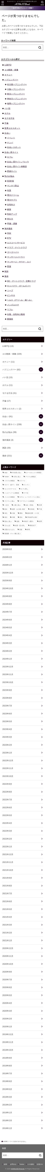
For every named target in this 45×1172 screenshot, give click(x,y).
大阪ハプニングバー (16, 89)
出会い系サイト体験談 (17, 166)
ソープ (10, 290)
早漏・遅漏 (12, 223)
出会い (7, 133)
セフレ (10, 157)
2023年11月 (7, 674)
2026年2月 (7, 557)
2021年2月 (7, 933)
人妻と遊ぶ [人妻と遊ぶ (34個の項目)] (17, 505)
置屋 (9, 266)
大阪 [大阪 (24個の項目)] (13, 513)
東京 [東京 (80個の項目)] (5, 517)
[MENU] (2, 3)
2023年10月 (7, 682)
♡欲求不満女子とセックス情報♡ (22, 8)
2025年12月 (7, 573)
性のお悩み (9, 176)
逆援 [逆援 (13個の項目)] (20, 529)
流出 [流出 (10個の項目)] (21, 517)
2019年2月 (7, 1105)
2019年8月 (7, 1066)
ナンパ (10, 142)
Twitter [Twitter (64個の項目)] (6, 476)
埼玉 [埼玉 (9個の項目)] (5, 513)
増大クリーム (13, 195)
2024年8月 (7, 604)
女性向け (11, 204)
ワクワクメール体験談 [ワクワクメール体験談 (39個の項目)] (26, 501)
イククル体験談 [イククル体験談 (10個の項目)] (9, 481)
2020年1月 (7, 1026)
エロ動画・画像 (11, 70)
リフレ (10, 309)
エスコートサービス (16, 243)
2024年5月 (7, 627)
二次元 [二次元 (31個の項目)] (6, 505)
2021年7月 (7, 893)
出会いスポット (14, 147)
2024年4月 (7, 635)
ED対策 (10, 181)
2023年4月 (7, 729)
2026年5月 (7, 549)
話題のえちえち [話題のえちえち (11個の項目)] (9, 529)
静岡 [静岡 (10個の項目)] (28, 529)
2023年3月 (7, 737)
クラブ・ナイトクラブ (17, 247)
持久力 (10, 219)
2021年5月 (7, 909)
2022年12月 (7, 760)
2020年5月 (7, 995)
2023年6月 (7, 714)
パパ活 (7, 108)
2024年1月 (7, 659)
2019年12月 (7, 1034)
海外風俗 (8, 228)
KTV (9, 238)
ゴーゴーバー (13, 252)
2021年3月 (7, 925)
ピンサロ (11, 295)
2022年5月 (7, 815)
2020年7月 (7, 979)
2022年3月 (7, 831)
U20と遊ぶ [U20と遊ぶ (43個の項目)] (17, 476)
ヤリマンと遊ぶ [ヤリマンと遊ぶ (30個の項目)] (9, 501)
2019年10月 (7, 1050)
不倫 (6, 123)
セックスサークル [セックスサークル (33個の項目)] (10, 489)
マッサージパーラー (16, 257)
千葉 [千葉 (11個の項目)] (40, 509)
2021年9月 (7, 878)
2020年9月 (7, 972)
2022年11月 (7, 768)
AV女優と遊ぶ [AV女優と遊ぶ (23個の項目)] (16, 472)
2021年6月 (7, 901)
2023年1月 (7, 753)
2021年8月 (7, 886)
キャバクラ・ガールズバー (19, 286)
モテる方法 (9, 118)
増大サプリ (12, 200)
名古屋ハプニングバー (17, 84)
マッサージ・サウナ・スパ (19, 262)
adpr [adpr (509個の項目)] (5, 472)
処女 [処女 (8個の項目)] (5, 509)
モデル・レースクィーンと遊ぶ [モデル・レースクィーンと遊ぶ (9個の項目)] (29, 497)
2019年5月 (7, 1089)
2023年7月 (7, 706)
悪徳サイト (12, 171)
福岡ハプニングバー (16, 103)
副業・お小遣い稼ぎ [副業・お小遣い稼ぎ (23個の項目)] (18, 509)
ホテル (7, 113)
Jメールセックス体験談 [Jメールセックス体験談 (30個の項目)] (33, 472)
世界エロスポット (12, 128)
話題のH (40, 1164)
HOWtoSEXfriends (17, 1169)
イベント (11, 138)
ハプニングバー (11, 80)
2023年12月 (7, 667)
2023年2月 (7, 745)
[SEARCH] (42, 3)
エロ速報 (30, 1164)
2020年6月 (7, 987)
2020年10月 (7, 964)
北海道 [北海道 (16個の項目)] (32, 509)
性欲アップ (12, 214)
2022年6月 (7, 807)
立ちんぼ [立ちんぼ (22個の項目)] (7, 525)
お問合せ (13, 1164)
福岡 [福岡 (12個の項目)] (40, 521)
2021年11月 (7, 862)
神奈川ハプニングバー (17, 99)
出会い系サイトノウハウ (18, 162)
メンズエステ (13, 305)
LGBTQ (7, 65)
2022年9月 (7, 784)
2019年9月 (7, 1058)
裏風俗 (10, 319)
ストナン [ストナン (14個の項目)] (27, 485)
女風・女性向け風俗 (16, 314)
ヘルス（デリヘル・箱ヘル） (20, 300)
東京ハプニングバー (16, 94)
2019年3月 (7, 1097)
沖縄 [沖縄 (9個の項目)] (13, 517)
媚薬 (9, 209)
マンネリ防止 (13, 186)
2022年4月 (7, 823)
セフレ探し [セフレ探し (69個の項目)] (24, 489)
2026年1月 (7, 565)
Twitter (21, 1164)
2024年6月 (7, 620)
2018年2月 (7, 1120)
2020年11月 (7, 956)
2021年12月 (7, 854)
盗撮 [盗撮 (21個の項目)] (17, 521)
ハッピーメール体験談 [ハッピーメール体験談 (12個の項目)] (11, 493)
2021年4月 (7, 917)
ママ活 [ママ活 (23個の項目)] (26, 493)
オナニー (8, 75)
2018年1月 (7, 1128)
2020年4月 (7, 1003)
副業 (5, 1164)
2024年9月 (7, 596)
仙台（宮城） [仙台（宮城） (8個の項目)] (29, 505)
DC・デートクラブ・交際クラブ (21, 281)
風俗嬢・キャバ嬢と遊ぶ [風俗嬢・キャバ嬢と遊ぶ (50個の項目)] (12, 533)
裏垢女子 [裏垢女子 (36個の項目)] (33, 525)
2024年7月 (7, 612)
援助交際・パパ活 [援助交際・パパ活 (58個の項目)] (33, 513)
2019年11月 (7, 1042)
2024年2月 (7, 651)
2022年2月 (7, 839)
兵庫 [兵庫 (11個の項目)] (40, 505)
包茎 (9, 190)
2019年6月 (7, 1081)
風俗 (6, 276)
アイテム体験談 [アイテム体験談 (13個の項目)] (30, 476)
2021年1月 (7, 940)
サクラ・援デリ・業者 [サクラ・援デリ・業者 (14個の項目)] (11, 485)
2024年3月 (7, 643)
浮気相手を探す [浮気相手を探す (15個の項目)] (32, 517)
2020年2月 (7, 1019)
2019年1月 (7, 1112)
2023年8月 (7, 698)
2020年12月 (7, 948)
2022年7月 (7, 799)
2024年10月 (7, 588)
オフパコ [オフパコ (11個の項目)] (22, 481)
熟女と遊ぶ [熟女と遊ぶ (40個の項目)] (8, 521)
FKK (9, 233)
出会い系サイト (11, 152)
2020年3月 (7, 1011)
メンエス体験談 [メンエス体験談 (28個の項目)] (9, 497)
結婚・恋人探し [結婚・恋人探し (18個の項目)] (20, 525)
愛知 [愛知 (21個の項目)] (21, 513)
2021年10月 (7, 870)
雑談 (6, 271)
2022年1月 (7, 846)
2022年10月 (7, 776)
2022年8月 (7, 792)
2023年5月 (7, 721)
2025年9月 (7, 580)
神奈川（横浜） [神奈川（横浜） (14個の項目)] (29, 521)
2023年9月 (7, 690)
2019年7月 (7, 1073)
